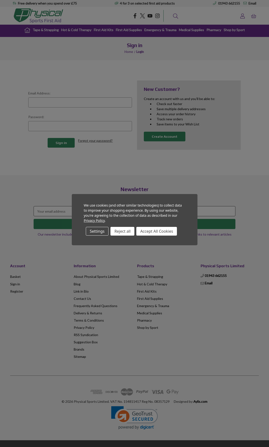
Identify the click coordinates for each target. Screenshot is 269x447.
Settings (97, 231)
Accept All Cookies (156, 231)
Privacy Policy (94, 220)
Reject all (122, 231)
